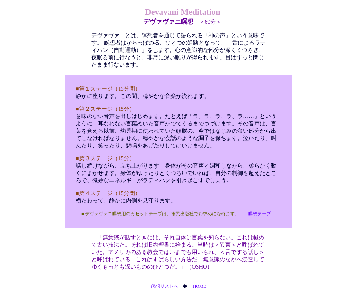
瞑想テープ (259, 213)
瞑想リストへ (164, 286)
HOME (199, 286)
